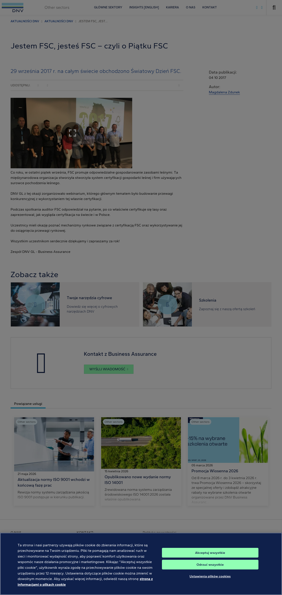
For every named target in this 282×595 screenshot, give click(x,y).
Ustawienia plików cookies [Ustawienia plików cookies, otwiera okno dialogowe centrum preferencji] (210, 582)
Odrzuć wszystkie (210, 570)
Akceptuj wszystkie (210, 558)
